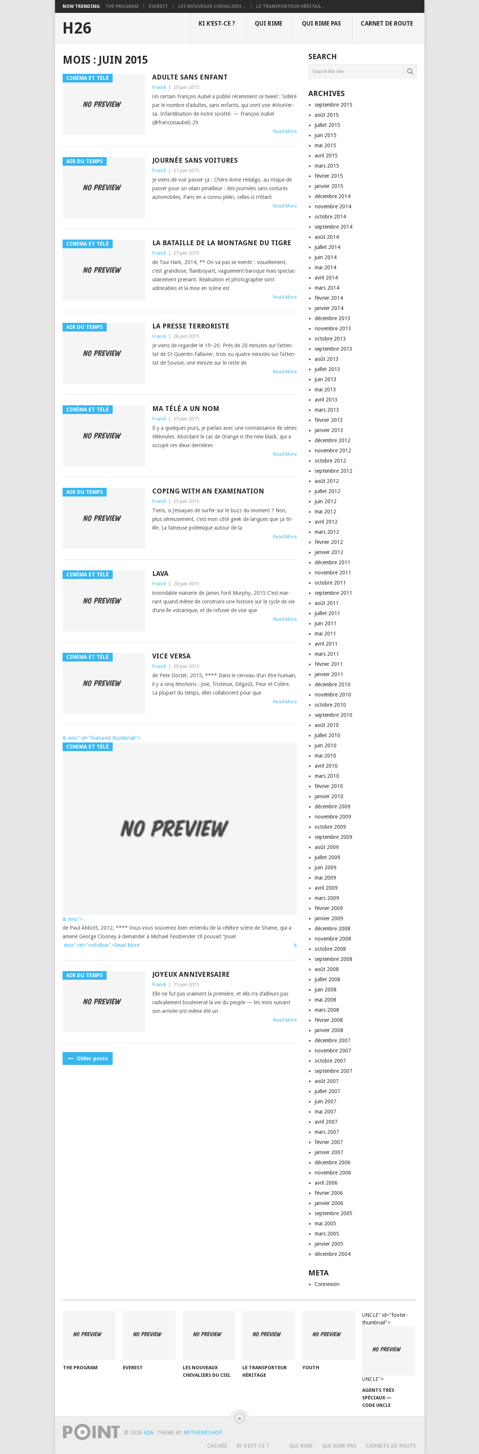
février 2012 (329, 542)
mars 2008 (327, 1010)
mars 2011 (327, 654)
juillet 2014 (327, 247)
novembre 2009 (333, 817)
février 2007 (329, 1142)
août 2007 (327, 1081)
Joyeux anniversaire (191, 974)
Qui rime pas (321, 23)
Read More (285, 131)
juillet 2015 (327, 125)
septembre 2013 (333, 349)
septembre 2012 (333, 471)
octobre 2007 (330, 1061)
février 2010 (329, 786)
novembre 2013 (333, 328)
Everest (158, 6)
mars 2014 (327, 288)
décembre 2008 (332, 929)
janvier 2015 (329, 186)
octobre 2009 (330, 827)
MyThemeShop (203, 1433)
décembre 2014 (332, 196)
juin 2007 (326, 1101)
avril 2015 (326, 156)
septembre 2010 (333, 715)
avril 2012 (326, 522)
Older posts (87, 1058)
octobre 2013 (330, 339)
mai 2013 (325, 389)
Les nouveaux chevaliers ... (212, 6)
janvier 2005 (329, 1244)
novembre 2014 (333, 206)
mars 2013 (327, 410)
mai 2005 (325, 1223)
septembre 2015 (333, 105)
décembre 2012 (332, 440)
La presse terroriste (191, 326)
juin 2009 (326, 867)
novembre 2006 (333, 1173)
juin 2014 (326, 257)
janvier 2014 (329, 308)
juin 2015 (326, 135)
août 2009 (327, 847)
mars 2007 (327, 1132)
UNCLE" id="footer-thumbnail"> (388, 1347)
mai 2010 (325, 756)
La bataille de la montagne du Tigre (221, 243)
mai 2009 (325, 878)
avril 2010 (326, 766)
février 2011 (329, 664)
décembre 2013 (332, 318)
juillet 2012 (327, 491)
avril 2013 (326, 400)
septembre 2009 (333, 837)
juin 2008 (326, 990)
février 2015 (329, 176)
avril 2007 (326, 1122)
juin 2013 (326, 379)
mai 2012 (325, 512)
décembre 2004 (332, 1254)
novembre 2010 (333, 695)
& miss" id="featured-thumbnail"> (102, 738)
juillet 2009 (327, 857)
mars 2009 (327, 898)
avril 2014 (326, 278)
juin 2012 (326, 501)
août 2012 (327, 481)
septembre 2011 (333, 593)
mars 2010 (327, 776)
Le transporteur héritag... (290, 6)
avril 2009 (326, 888)
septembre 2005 (333, 1213)
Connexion (327, 1284)
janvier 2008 (329, 1030)
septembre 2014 (333, 227)
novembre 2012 (333, 451)
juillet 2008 (327, 979)
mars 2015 (327, 166)
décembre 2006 (332, 1162)
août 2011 (327, 603)
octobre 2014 (330, 217)
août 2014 (327, 237)
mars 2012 (327, 532)
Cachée (217, 1446)
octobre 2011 (330, 583)
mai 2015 (325, 145)
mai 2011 (325, 634)
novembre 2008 (333, 939)
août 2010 (327, 725)
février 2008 (329, 1020)
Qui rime (268, 23)
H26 (76, 28)
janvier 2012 (329, 552)
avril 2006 (326, 1183)
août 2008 (327, 969)
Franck (159, 87)
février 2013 (329, 420)
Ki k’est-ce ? (217, 23)
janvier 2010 (329, 796)
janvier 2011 (329, 674)
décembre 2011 (332, 562)
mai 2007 (325, 1112)
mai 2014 (325, 267)
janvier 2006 (329, 1203)
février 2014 (329, 298)
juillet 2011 (327, 613)
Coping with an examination (208, 491)
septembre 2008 (333, 959)
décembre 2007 (332, 1040)
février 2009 (329, 908)
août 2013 (327, 359)
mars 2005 (327, 1234)
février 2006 (329, 1193)
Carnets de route (391, 1446)
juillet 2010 (327, 735)
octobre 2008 (330, 949)
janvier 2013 (329, 430)
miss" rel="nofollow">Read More (101, 945)
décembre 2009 (332, 806)
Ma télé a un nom (185, 408)
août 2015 (327, 115)
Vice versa (171, 656)
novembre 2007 (333, 1051)
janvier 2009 (329, 918)
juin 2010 (326, 745)
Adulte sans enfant (190, 77)
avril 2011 (326, 644)
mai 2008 (325, 1000)
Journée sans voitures (195, 160)
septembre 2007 (333, 1071)
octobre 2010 (330, 705)
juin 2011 (326, 623)
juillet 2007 (327, 1091)
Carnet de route (387, 23)
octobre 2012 (330, 461)
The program (122, 6)
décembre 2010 (332, 684)
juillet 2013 (327, 369)
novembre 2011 (333, 573)
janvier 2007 (329, 1152)
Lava (160, 573)
